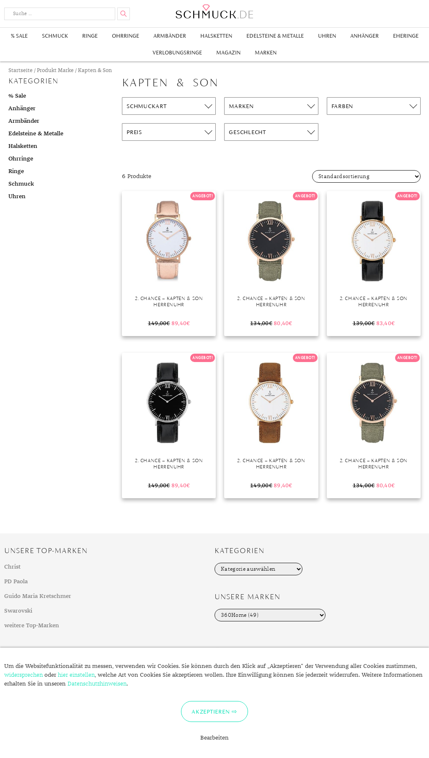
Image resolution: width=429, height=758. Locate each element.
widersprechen (23, 675)
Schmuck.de (214, 11)
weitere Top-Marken (31, 626)
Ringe (90, 36)
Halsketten (216, 36)
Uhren (327, 36)
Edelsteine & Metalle (275, 36)
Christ (12, 567)
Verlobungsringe (177, 52)
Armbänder (169, 36)
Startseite (20, 70)
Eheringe (406, 36)
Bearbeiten (214, 738)
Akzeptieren (210, 711)
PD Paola (16, 582)
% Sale (19, 36)
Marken (266, 52)
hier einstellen (76, 675)
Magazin (228, 52)
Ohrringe (125, 36)
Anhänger (364, 36)
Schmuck (55, 36)
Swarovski (18, 611)
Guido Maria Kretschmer (37, 596)
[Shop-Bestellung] (366, 176)
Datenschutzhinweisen (97, 684)
